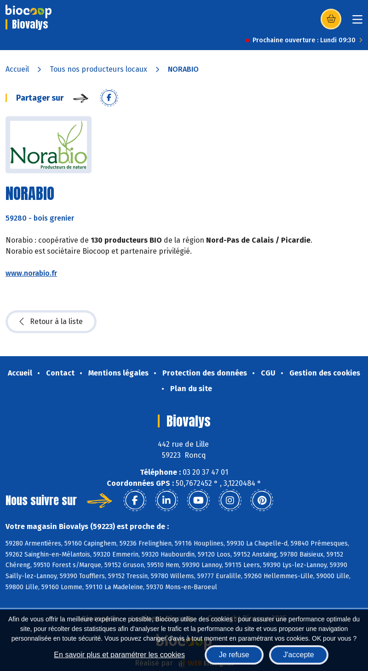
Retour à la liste (51, 321)
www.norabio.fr (31, 273)
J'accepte (298, 655)
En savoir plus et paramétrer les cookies (119, 655)
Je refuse (234, 655)
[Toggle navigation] (357, 22)
